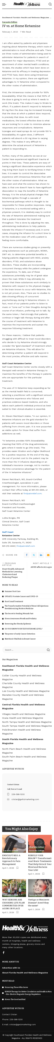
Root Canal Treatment (14, 601)
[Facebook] (27, 555)
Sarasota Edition (9, 22)
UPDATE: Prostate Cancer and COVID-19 (21, 596)
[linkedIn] (41, 555)
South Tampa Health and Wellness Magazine (27, 725)
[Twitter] (34, 555)
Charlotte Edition (36, 847)
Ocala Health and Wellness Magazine (22, 718)
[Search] (50, 4)
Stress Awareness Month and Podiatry (21, 619)
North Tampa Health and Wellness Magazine (27, 722)
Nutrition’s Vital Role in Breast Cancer (20, 639)
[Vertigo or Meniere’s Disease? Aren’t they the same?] (40, 888)
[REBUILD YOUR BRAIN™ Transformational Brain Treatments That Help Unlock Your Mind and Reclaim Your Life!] (40, 844)
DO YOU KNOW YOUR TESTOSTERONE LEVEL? (23, 629)
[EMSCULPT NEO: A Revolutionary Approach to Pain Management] (14, 844)
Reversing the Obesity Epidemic (18, 624)
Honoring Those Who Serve (16, 987)
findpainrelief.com (32, 493)
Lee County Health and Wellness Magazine (26, 691)
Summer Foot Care (12, 591)
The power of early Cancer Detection (20, 634)
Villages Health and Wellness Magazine (23, 714)
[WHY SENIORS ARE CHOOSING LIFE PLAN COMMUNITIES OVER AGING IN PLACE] (14, 888)
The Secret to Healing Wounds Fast (19, 614)
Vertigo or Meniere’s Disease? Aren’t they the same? (38, 903)
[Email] (48, 555)
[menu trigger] (5, 4)
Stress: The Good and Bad (15, 999)
